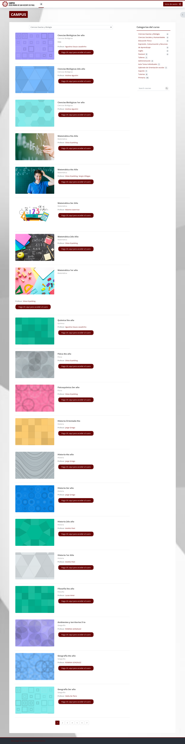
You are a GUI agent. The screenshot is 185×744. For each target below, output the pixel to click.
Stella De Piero (71, 696)
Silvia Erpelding (71, 142)
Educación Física (144, 41)
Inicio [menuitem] (41, 4)
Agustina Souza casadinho (75, 46)
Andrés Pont (70, 528)
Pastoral (143, 54)
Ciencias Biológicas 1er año (71, 102)
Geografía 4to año (67, 655)
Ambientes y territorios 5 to (71, 622)
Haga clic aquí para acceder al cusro (76, 52)
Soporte (143, 71)
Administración (146, 61)
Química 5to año (66, 320)
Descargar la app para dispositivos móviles (28, 741)
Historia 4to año (66, 454)
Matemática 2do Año (68, 236)
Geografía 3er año (67, 689)
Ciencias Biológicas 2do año (71, 68)
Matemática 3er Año (68, 203)
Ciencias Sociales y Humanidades (151, 37)
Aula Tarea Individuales (149, 64)
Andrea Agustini (71, 75)
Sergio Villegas (84, 176)
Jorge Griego (70, 427)
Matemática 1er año (68, 270)
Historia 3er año (66, 488)
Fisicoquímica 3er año (69, 387)
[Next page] (87, 723)
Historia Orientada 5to (69, 421)
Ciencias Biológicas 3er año (71, 35)
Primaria (143, 77)
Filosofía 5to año (66, 588)
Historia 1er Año (66, 555)
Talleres (143, 57)
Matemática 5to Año (68, 136)
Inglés (140, 51)
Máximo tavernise (72, 209)
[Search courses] (150, 88)
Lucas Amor (70, 595)
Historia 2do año (66, 521)
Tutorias (143, 74)
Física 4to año (64, 353)
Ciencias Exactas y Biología (149, 34)
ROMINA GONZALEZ (73, 629)
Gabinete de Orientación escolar (152, 67)
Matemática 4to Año (68, 169)
